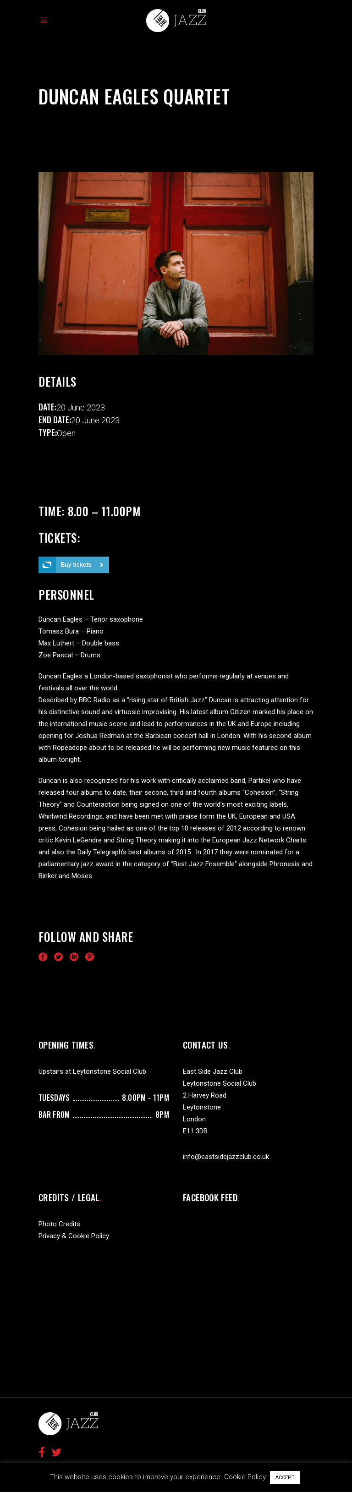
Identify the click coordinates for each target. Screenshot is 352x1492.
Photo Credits (59, 1224)
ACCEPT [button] (285, 1478)
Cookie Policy (245, 1477)
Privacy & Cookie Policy (73, 1236)
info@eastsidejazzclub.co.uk (226, 1157)
